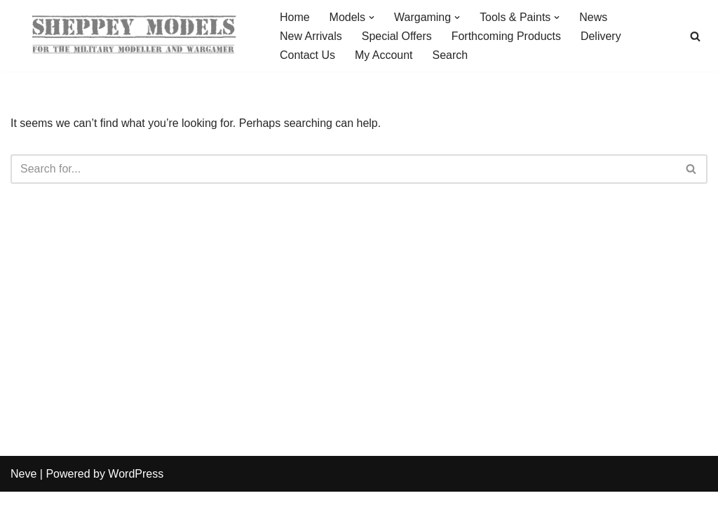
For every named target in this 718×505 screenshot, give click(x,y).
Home (295, 17)
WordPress (135, 487)
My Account (384, 55)
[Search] (695, 36)
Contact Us (307, 55)
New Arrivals (311, 36)
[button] (371, 17)
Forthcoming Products (507, 36)
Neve (23, 487)
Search (450, 55)
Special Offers (397, 36)
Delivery (601, 36)
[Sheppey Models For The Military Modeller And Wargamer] (133, 36)
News (594, 17)
